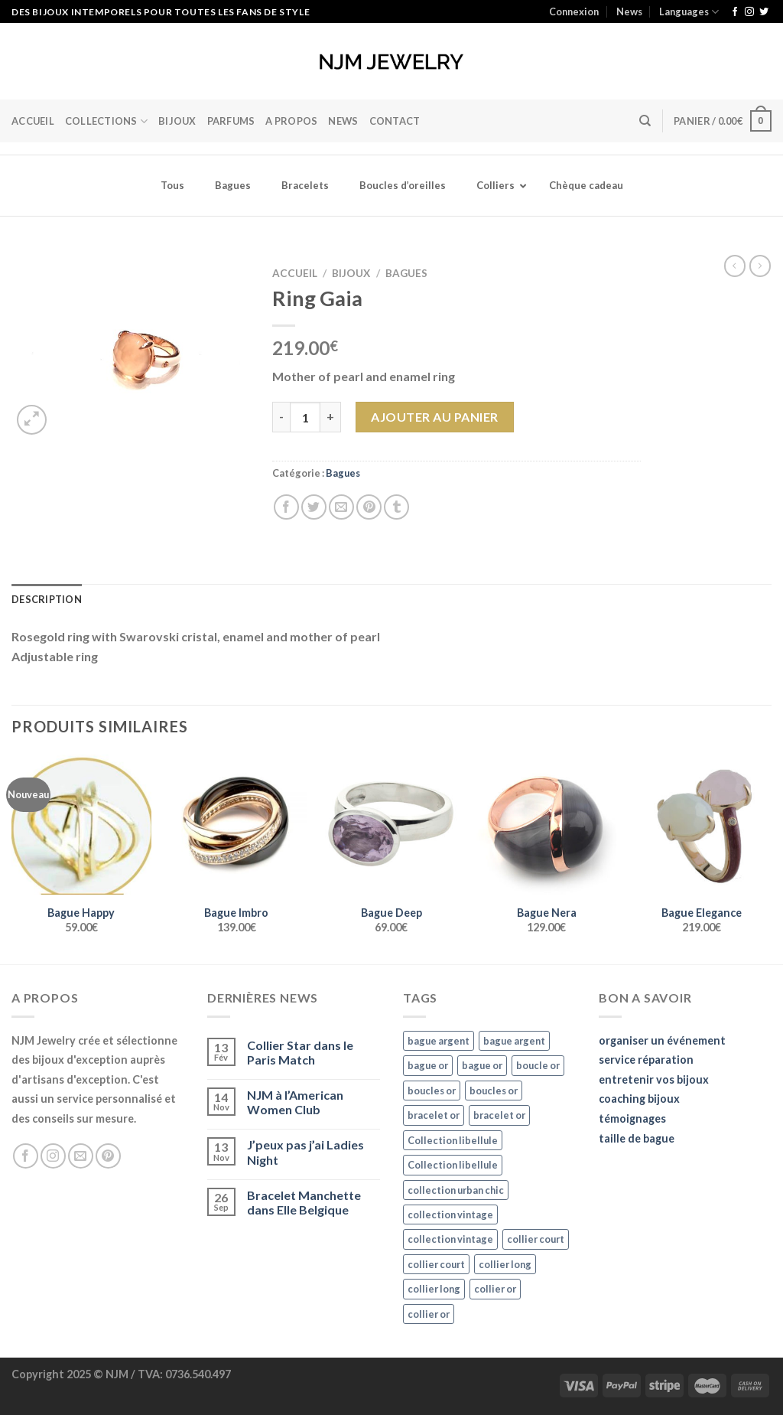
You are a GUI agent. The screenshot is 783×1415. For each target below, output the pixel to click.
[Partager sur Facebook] (286, 507)
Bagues (406, 273)
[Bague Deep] (391, 825)
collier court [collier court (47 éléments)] (535, 1239)
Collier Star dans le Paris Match (300, 1052)
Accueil (32, 121)
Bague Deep (391, 912)
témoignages (632, 1118)
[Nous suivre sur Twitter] (763, 12)
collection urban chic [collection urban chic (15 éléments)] (456, 1190)
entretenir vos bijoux (654, 1079)
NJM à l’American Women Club (295, 1102)
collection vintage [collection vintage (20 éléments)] (450, 1214)
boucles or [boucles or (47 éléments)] (432, 1090)
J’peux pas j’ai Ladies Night (305, 1151)
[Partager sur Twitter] (314, 507)
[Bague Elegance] (702, 825)
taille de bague (636, 1138)
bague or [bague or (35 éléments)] (428, 1065)
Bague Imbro (236, 912)
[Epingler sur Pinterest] (369, 507)
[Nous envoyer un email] (80, 1156)
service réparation (646, 1059)
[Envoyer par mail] (341, 507)
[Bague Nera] (546, 825)
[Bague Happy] (81, 825)
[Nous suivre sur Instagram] (749, 12)
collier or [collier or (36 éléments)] (495, 1289)
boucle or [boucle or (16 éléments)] (538, 1065)
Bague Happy (81, 912)
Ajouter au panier (434, 416)
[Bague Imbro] (237, 825)
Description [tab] (46, 599)
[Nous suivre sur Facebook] (734, 12)
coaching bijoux (639, 1098)
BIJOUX (177, 121)
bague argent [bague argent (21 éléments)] (438, 1041)
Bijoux (351, 273)
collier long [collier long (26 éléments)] (505, 1264)
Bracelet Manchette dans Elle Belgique (304, 1202)
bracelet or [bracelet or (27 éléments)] (434, 1115)
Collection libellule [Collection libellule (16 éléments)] (453, 1140)
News (629, 11)
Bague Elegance (701, 912)
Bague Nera (547, 912)
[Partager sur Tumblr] (396, 507)
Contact (395, 121)
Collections (106, 121)
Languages (689, 12)
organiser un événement (662, 1040)
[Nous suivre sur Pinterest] (108, 1156)
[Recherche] (645, 120)
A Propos (291, 121)
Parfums (231, 121)
